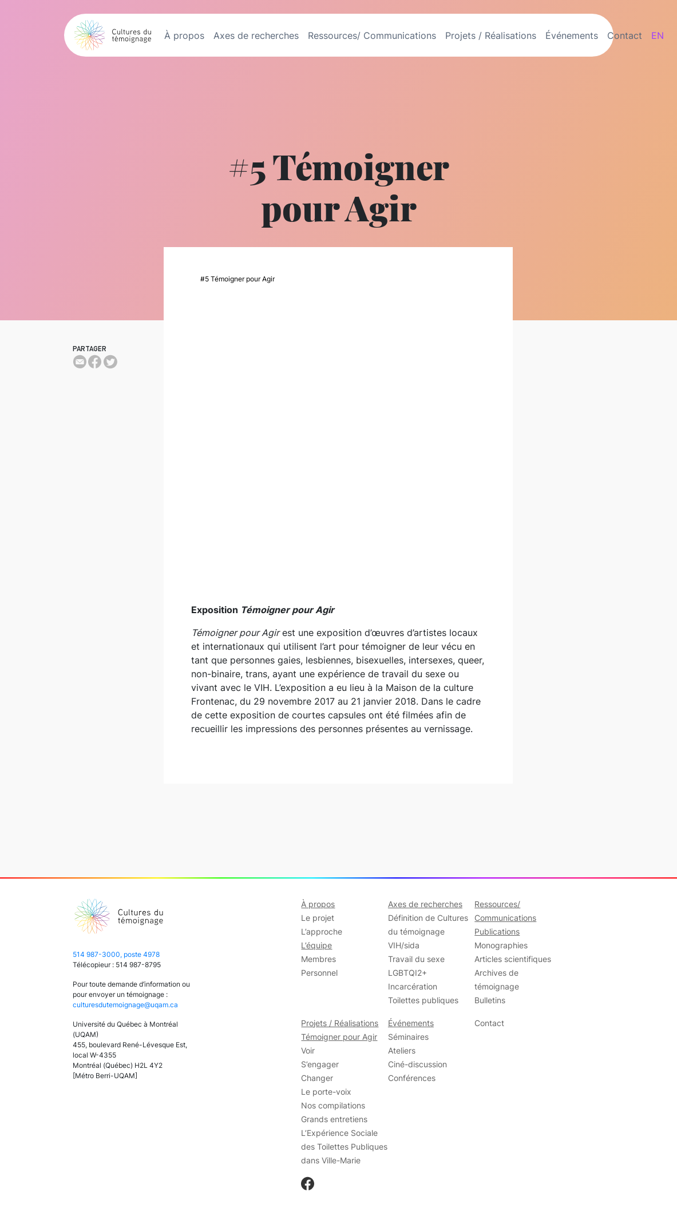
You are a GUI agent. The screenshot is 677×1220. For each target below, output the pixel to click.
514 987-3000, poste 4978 (116, 954)
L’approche (321, 931)
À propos (184, 35)
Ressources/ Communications (372, 35)
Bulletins (489, 1000)
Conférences (412, 1078)
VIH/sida (403, 945)
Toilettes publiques (423, 1000)
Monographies (501, 945)
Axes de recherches (256, 35)
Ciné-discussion (417, 1064)
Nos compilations (333, 1105)
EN (657, 35)
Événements (571, 35)
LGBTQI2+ (407, 972)
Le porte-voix (326, 1091)
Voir (308, 1050)
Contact (624, 35)
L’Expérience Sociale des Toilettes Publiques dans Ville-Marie (344, 1146)
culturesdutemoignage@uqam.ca (125, 1004)
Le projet (317, 918)
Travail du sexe (416, 959)
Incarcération (412, 986)
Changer (317, 1078)
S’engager (320, 1064)
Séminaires (408, 1037)
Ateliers (401, 1050)
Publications (497, 931)
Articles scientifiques (512, 959)
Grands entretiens (334, 1119)
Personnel (319, 972)
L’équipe (316, 945)
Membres (318, 959)
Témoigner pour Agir (339, 1037)
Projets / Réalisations (490, 35)
